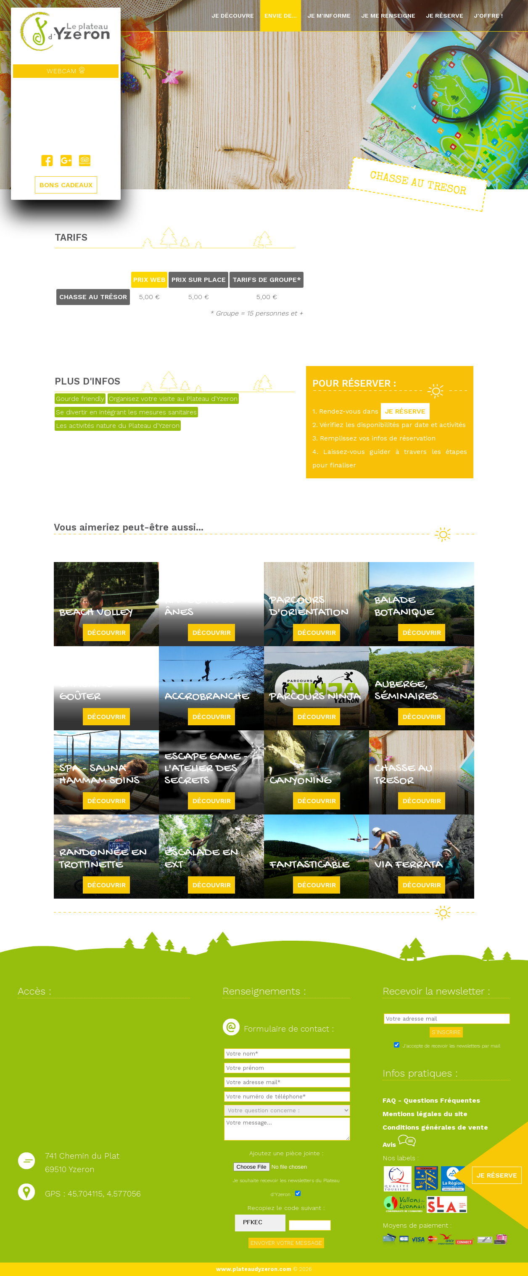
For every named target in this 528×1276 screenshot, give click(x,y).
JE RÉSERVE (405, 411)
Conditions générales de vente (435, 1127)
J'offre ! (488, 15)
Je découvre (232, 15)
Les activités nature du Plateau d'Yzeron (118, 426)
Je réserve (444, 15)
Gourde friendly (80, 399)
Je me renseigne (388, 15)
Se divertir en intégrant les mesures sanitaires (126, 412)
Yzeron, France (66, 116)
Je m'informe (329, 15)
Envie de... (280, 15)
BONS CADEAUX (66, 185)
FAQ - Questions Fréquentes (431, 1100)
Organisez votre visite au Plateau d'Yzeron (173, 399)
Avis (399, 1145)
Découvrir (106, 633)
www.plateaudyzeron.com (253, 1269)
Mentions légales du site (425, 1114)
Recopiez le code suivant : (286, 1207)
